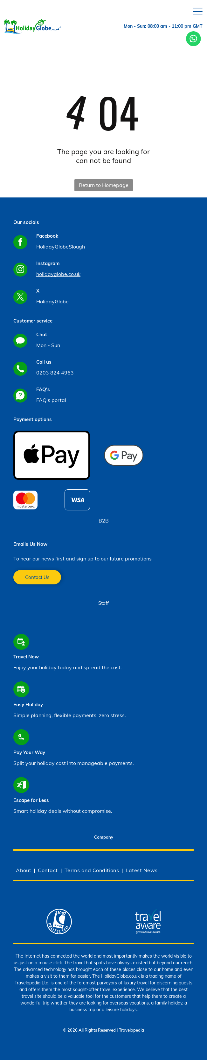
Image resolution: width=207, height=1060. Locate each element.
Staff (103, 603)
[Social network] (20, 341)
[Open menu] (198, 11)
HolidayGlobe (52, 301)
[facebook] (20, 243)
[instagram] (20, 270)
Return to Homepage (103, 185)
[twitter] (20, 298)
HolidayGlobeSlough (60, 246)
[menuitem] (24, 870)
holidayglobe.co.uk (58, 274)
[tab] (103, 838)
